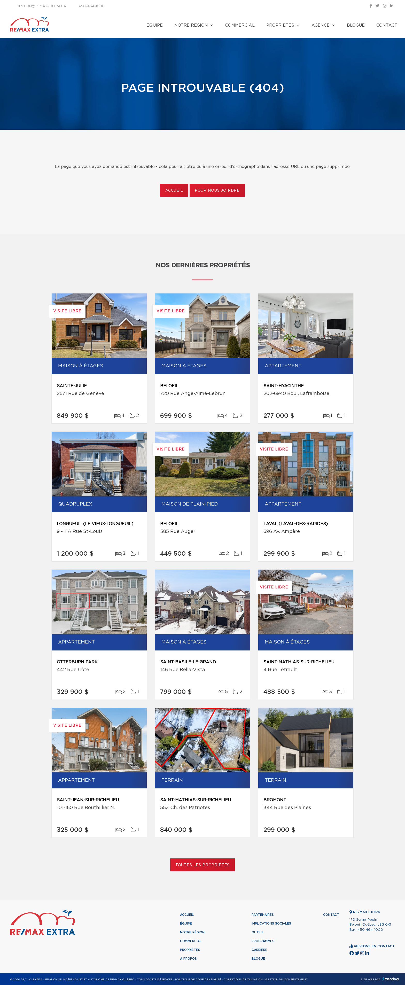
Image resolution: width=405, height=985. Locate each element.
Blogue (356, 25)
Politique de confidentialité (198, 979)
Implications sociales (271, 923)
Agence (320, 25)
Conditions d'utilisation (243, 979)
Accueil (174, 190)
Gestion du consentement (286, 979)
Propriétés (280, 25)
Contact (386, 25)
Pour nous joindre (217, 190)
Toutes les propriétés (202, 865)
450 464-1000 (370, 930)
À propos (188, 958)
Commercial (240, 25)
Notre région (191, 25)
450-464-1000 (92, 6)
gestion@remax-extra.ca (41, 6)
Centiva (390, 979)
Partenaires (263, 914)
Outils (257, 932)
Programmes (263, 941)
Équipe (154, 25)
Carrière (259, 949)
